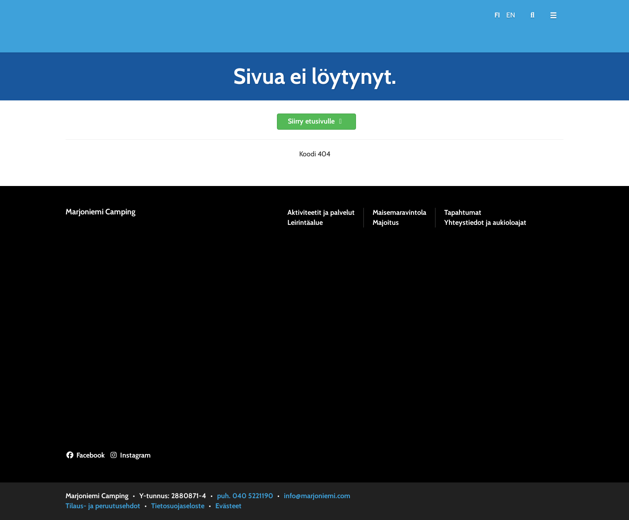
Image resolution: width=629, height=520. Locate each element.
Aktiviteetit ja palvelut (321, 213)
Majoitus (386, 223)
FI (497, 15)
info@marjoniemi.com (317, 496)
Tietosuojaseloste (177, 506)
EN (510, 15)
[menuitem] (532, 15)
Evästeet (228, 506)
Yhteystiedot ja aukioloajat (485, 223)
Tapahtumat (462, 213)
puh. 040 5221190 (245, 496)
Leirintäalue (305, 223)
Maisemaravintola (399, 213)
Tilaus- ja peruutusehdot (103, 506)
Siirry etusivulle (316, 121)
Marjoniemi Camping (100, 212)
